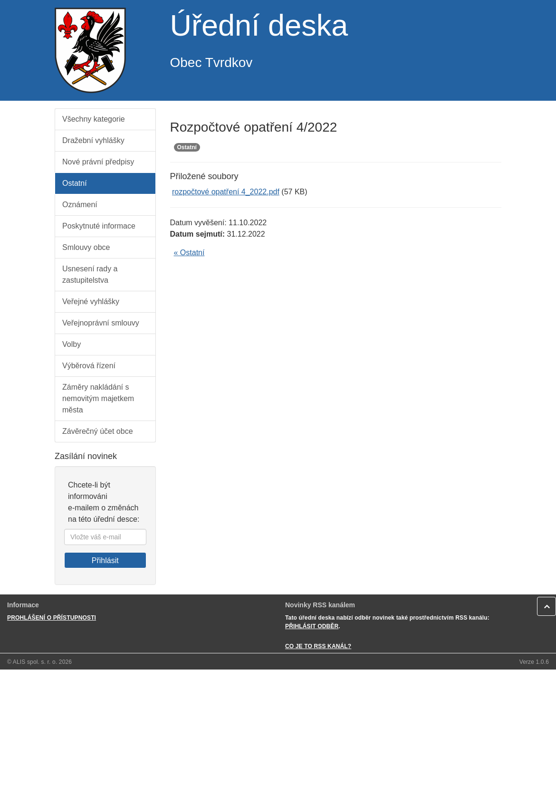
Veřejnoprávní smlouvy (100, 323)
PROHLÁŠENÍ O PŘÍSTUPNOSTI (51, 617)
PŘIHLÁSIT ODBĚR (311, 626)
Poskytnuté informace (98, 226)
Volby (71, 344)
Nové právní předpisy (98, 162)
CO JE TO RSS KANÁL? (318, 646)
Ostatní (74, 183)
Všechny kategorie (93, 119)
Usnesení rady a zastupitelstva (90, 274)
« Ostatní (189, 253)
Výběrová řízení (88, 366)
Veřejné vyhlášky (90, 301)
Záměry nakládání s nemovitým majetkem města (98, 398)
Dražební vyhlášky (93, 140)
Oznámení (79, 205)
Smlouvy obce (86, 247)
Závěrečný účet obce (97, 431)
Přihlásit (105, 560)
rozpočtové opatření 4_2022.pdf (225, 192)
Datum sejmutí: (197, 234)
